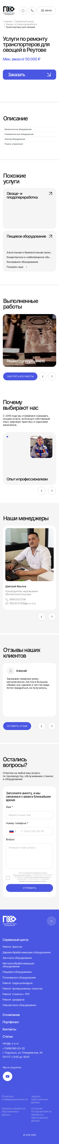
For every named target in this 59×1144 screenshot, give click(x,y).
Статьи (8, 1036)
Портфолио (11, 1022)
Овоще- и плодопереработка (29, 196)
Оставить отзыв (17, 726)
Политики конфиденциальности (37, 877)
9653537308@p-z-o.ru (20, 603)
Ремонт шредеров (13, 999)
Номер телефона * (17, 823)
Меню (46, 10)
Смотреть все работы (20, 376)
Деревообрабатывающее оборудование (27, 952)
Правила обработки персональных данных (13, 1111)
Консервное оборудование (22, 261)
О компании (11, 1015)
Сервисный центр (15, 940)
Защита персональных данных (39, 1099)
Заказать (29, 74)
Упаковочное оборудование (19, 1005)
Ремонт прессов (12, 946)
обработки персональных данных (32, 881)
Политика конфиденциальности (15, 1098)
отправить (29, 888)
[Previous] (43, 376)
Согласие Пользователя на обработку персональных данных (41, 1114)
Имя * (9, 807)
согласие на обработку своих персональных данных (30, 874)
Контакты (9, 1029)
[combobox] (12, 831)
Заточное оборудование (17, 957)
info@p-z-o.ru (11, 1043)
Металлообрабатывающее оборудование (18, 965)
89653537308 (15, 599)
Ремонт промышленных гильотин (22, 988)
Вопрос (10, 839)
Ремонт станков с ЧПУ (16, 994)
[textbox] (10, 831)
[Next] (52, 376)
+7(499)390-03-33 (14, 1048)
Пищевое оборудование (29, 236)
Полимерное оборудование (19, 977)
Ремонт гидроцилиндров (17, 983)
